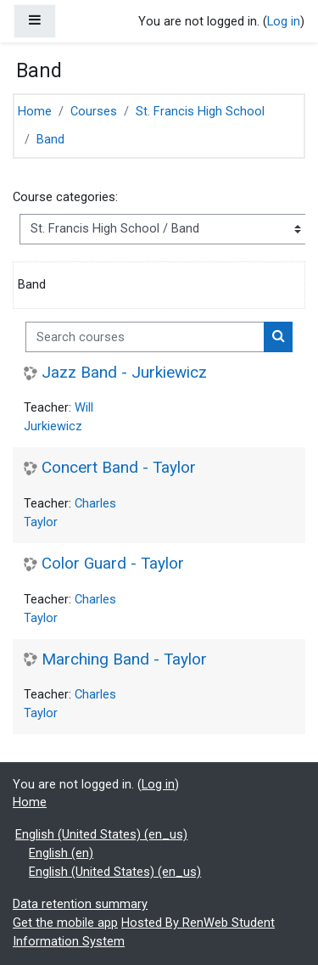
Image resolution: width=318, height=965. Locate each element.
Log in (283, 21)
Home (35, 111)
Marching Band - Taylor (124, 659)
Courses (93, 111)
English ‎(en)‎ (61, 853)
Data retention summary (80, 904)
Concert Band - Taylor (119, 467)
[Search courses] (145, 337)
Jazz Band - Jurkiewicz (124, 372)
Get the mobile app (65, 922)
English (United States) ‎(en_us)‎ (101, 834)
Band (50, 139)
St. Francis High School (200, 111)
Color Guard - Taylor (113, 563)
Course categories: (65, 197)
